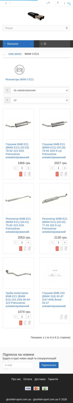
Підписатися (49, 365)
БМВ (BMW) (15, 54)
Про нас (16, 379)
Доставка (40, 379)
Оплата (27, 379)
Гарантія (53, 379)
